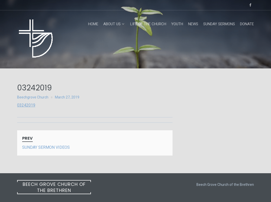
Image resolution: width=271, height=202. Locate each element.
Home (93, 24)
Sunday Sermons (219, 24)
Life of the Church (148, 24)
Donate (247, 24)
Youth (177, 24)
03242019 (26, 105)
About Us (112, 24)
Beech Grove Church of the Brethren (54, 187)
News (193, 24)
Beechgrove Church (32, 97)
